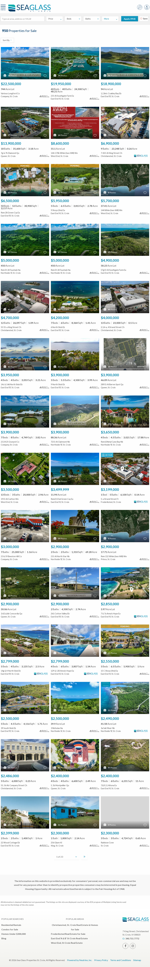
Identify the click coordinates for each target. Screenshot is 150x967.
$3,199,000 (110, 489)
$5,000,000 (10, 260)
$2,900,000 (60, 547)
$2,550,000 (110, 661)
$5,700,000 (110, 201)
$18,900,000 (111, 84)
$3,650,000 (110, 432)
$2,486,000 (10, 776)
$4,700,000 (10, 318)
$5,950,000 (60, 201)
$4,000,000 (110, 318)
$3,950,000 (10, 375)
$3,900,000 (60, 375)
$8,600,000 (60, 143)
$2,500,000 (10, 718)
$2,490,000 (110, 718)
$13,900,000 (11, 143)
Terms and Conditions (120, 960)
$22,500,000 (11, 84)
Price (55, 19)
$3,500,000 (10, 489)
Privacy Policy (101, 960)
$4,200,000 (60, 318)
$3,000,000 (10, 547)
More (111, 19)
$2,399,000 (10, 833)
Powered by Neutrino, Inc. (79, 960)
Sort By (7, 40)
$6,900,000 (110, 143)
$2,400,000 (60, 776)
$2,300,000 (60, 833)
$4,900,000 (110, 260)
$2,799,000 (10, 661)
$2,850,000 (110, 604)
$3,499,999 (60, 489)
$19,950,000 (61, 84)
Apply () (129, 18)
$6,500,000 (10, 201)
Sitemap (137, 960)
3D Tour (107, 455)
